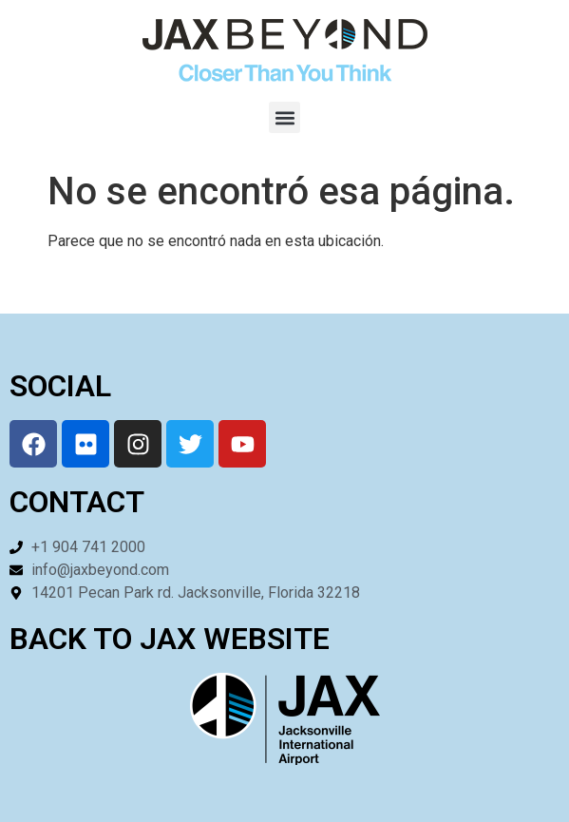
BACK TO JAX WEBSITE (169, 639)
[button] (284, 117)
